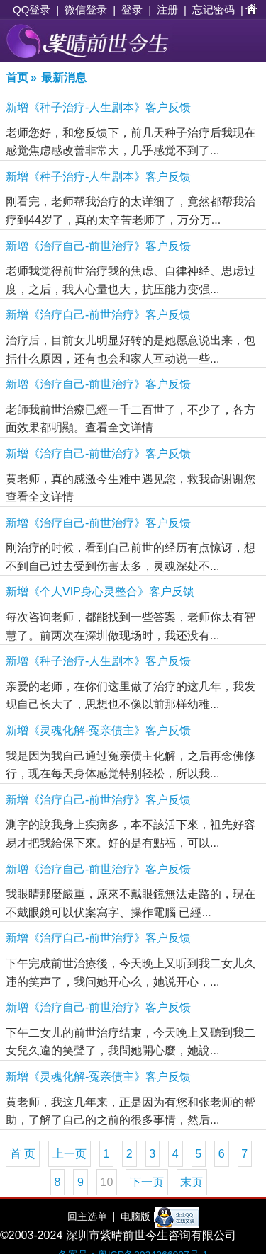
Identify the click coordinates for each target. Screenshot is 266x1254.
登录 (132, 10)
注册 (167, 10)
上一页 (69, 1154)
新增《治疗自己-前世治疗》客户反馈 (98, 246)
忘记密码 (213, 10)
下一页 (147, 1182)
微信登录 (86, 10)
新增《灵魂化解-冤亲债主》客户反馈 (98, 730)
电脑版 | (136, 1216)
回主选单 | (91, 1216)
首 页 (22, 1154)
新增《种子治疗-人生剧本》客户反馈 (98, 107)
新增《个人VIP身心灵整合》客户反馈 (100, 592)
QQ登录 (31, 10)
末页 (191, 1182)
